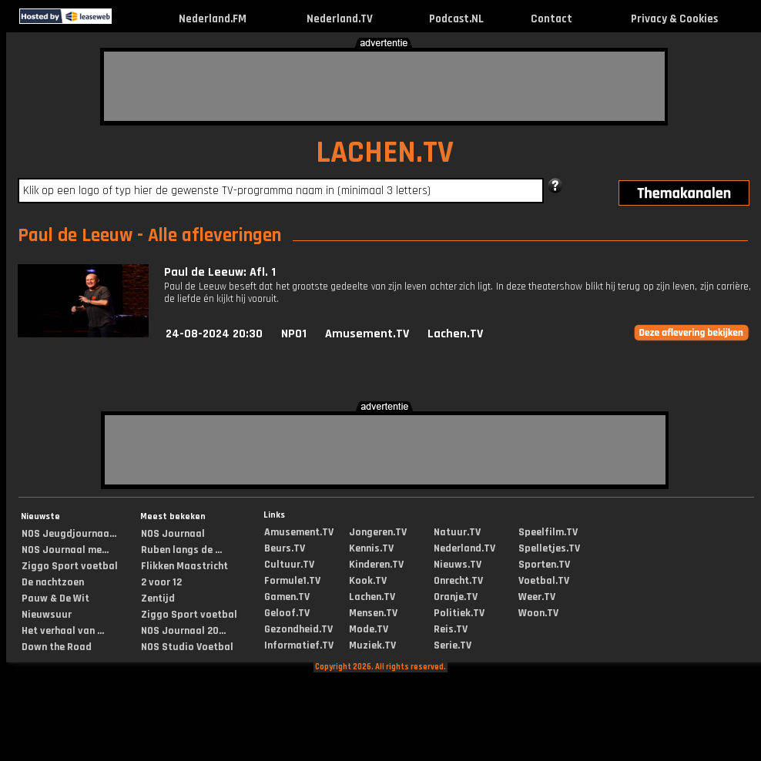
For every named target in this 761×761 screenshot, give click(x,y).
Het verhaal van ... (63, 631)
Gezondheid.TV (298, 629)
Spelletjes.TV (549, 548)
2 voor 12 (161, 582)
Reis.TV (451, 629)
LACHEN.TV (385, 153)
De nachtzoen (53, 582)
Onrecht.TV (458, 581)
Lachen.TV (455, 334)
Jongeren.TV (378, 532)
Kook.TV (368, 581)
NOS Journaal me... (65, 550)
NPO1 (294, 334)
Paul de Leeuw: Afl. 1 (220, 272)
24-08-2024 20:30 (214, 334)
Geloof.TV (287, 613)
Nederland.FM (212, 19)
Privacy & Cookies (674, 19)
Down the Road (57, 647)
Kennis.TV (371, 548)
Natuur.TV (457, 532)
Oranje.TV (456, 597)
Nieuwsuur (47, 615)
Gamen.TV (287, 597)
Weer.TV (536, 597)
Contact (551, 19)
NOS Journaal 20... (183, 631)
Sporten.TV (544, 565)
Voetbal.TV (543, 581)
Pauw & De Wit (55, 598)
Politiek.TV (459, 613)
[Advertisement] (384, 86)
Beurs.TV (284, 548)
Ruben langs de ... (181, 550)
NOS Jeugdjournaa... (69, 534)
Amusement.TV (367, 334)
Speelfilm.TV (548, 532)
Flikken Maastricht (184, 566)
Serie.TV (452, 645)
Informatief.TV (299, 645)
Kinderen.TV (376, 565)
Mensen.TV (373, 613)
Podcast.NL (456, 19)
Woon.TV (538, 613)
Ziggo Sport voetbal (70, 566)
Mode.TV (368, 629)
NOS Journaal (173, 534)
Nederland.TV (340, 19)
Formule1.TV (292, 581)
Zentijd (158, 598)
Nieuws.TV (457, 565)
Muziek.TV (372, 645)
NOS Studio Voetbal (187, 647)
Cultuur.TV (289, 565)
